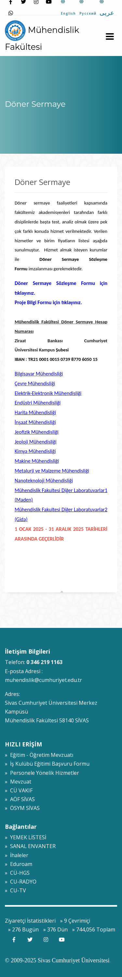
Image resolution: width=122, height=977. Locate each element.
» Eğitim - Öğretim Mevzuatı (39, 754)
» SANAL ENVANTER (30, 846)
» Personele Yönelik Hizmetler (42, 772)
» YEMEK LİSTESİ (25, 837)
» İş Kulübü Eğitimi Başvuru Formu (47, 763)
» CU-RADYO (20, 881)
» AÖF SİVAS (20, 799)
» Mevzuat (18, 781)
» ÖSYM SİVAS (22, 808)
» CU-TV (15, 890)
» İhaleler (16, 855)
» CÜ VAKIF (19, 790)
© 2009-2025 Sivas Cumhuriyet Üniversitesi (57, 960)
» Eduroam (18, 864)
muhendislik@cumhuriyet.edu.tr (43, 680)
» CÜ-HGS (17, 872)
